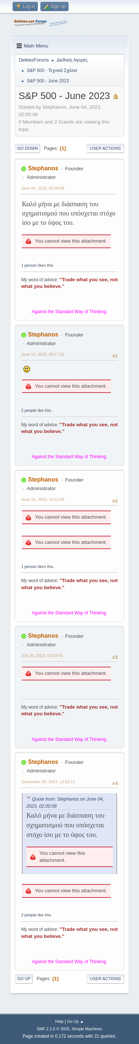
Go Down (27, 148)
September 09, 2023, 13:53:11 (48, 781)
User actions (105, 148)
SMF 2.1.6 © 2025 (53, 1029)
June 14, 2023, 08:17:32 (42, 354)
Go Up (23, 978)
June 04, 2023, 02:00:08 (42, 188)
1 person (29, 265)
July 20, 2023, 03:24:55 (42, 655)
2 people (28, 410)
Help (59, 1021)
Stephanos (43, 168)
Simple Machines (87, 1029)
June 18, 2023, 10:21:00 (42, 499)
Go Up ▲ (75, 1021)
